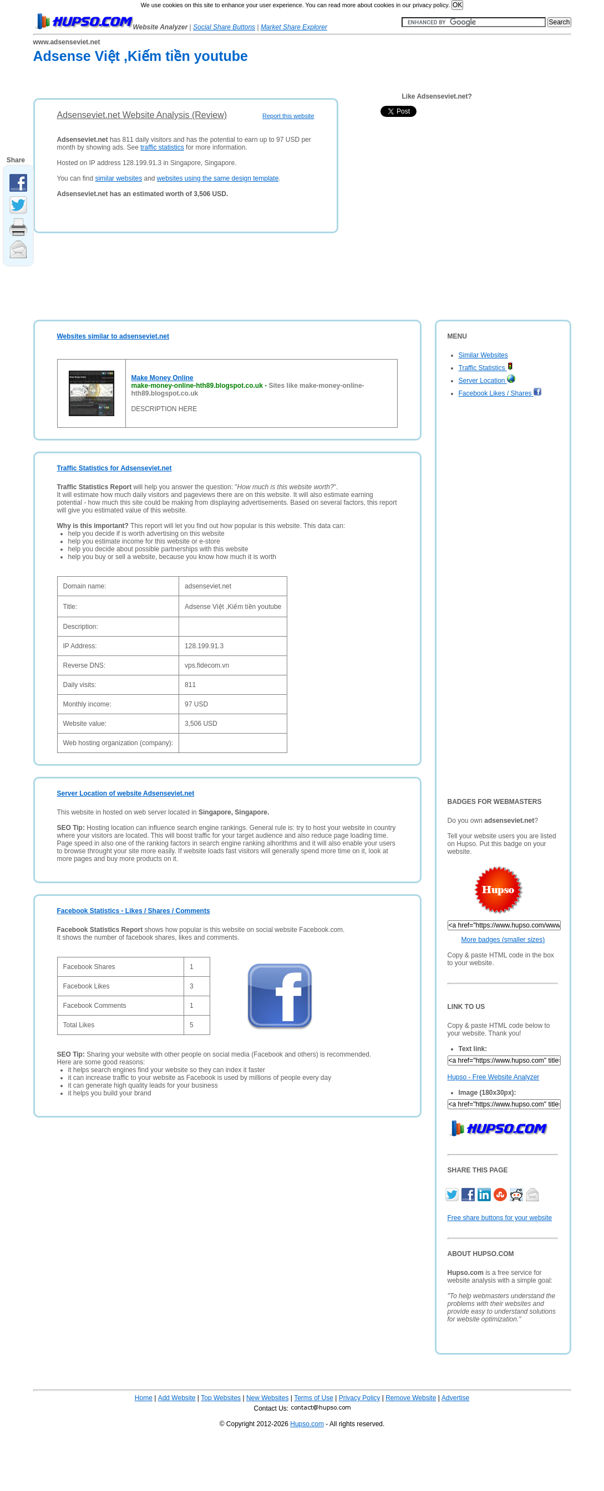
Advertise (455, 1398)
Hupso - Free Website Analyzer (494, 1077)
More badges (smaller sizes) (503, 940)
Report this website (288, 115)
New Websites (267, 1398)
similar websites (118, 178)
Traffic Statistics (486, 368)
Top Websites (221, 1398)
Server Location (487, 381)
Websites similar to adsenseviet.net (113, 336)
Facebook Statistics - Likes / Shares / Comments (133, 911)
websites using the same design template (217, 178)
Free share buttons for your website (500, 1218)
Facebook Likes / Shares (500, 393)
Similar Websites (483, 355)
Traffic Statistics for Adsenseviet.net (114, 468)
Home (144, 1398)
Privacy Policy (359, 1398)
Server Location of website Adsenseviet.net (126, 793)
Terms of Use (313, 1398)
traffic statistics (162, 147)
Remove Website (410, 1398)
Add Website (177, 1398)
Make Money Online (162, 378)
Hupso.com (307, 1424)
